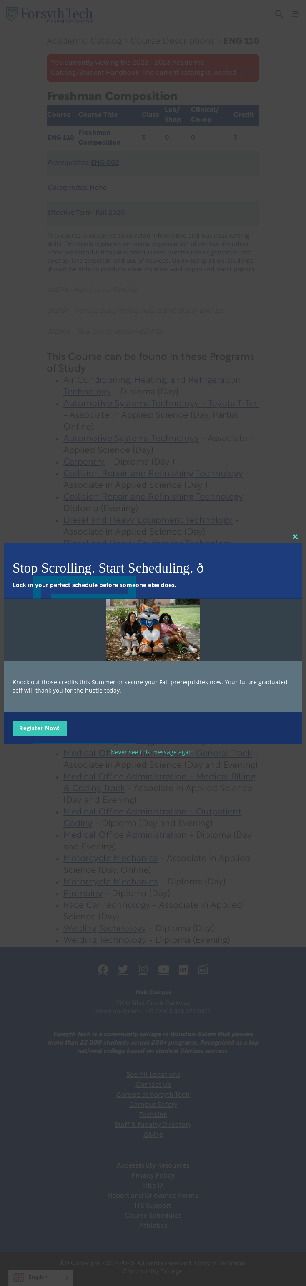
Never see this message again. (153, 752)
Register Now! (39, 727)
